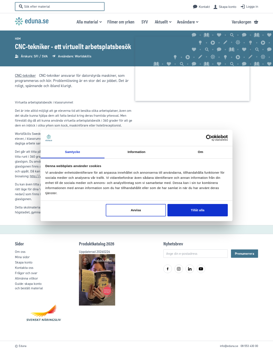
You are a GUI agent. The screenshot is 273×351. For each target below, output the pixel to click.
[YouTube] (201, 269)
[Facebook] (167, 269)
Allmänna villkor (26, 278)
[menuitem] (120, 21)
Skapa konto (227, 6)
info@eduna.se (229, 346)
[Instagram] (178, 269)
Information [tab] (136, 152)
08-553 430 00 (249, 346)
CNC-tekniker (25, 75)
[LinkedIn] (190, 269)
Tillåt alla (197, 210)
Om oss (20, 251)
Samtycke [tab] (72, 152)
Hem (18, 39)
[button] (88, 21)
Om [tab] (200, 152)
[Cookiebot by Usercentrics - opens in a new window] (209, 138)
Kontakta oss (24, 267)
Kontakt (204, 6)
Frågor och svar (26, 273)
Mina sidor (22, 257)
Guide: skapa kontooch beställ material (29, 285)
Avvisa (136, 210)
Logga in (252, 6)
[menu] (136, 21)
